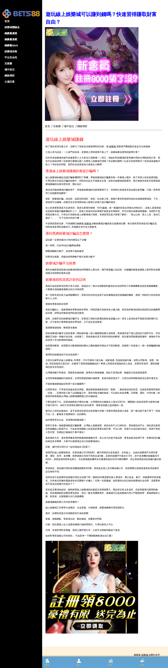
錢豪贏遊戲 (10, 39)
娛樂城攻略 (10, 51)
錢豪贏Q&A (11, 45)
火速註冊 (9, 81)
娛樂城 (116, 143)
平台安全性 (10, 57)
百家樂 (8, 63)
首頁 (7, 21)
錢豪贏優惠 (10, 33)
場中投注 (9, 69)
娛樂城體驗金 (12, 27)
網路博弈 (9, 75)
